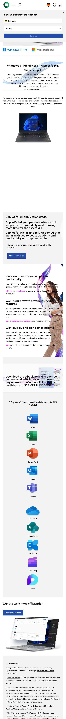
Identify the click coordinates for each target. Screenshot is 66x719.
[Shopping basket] (60, 4)
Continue (33, 36)
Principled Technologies (45, 670)
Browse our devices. (13, 612)
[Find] (19, 4)
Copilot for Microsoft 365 (17, 690)
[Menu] (14, 4)
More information (16, 255)
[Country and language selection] (48, 5)
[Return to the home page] (6, 4)
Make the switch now (33, 89)
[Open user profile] (54, 5)
